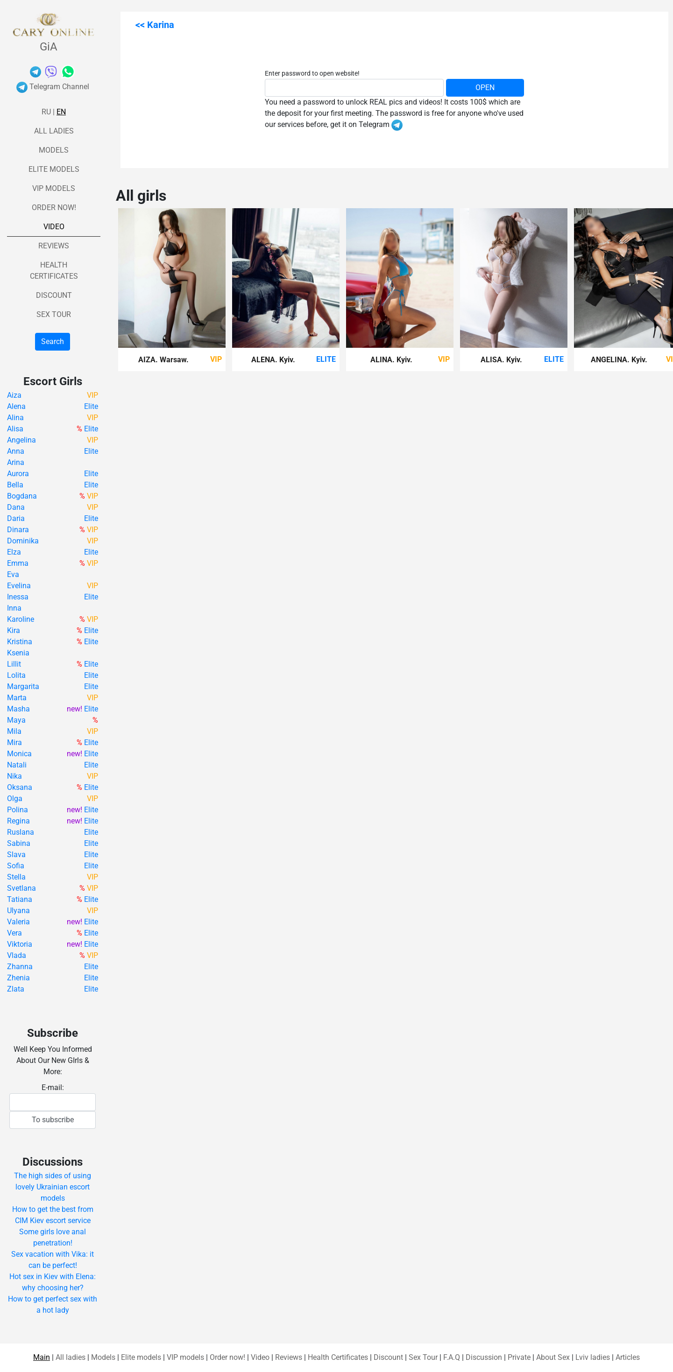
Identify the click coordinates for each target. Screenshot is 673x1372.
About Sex (553, 1357)
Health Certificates (338, 1357)
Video (53, 226)
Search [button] (52, 341)
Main (41, 1357)
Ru (46, 111)
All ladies (54, 131)
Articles (628, 1357)
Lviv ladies (592, 1357)
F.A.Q (451, 1357)
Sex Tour (53, 314)
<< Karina (154, 24)
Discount (54, 295)
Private (519, 1357)
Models (54, 150)
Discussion (484, 1357)
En (61, 111)
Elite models (53, 169)
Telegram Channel (52, 86)
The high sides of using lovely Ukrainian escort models (52, 1187)
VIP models (53, 188)
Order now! (54, 207)
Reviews (53, 245)
